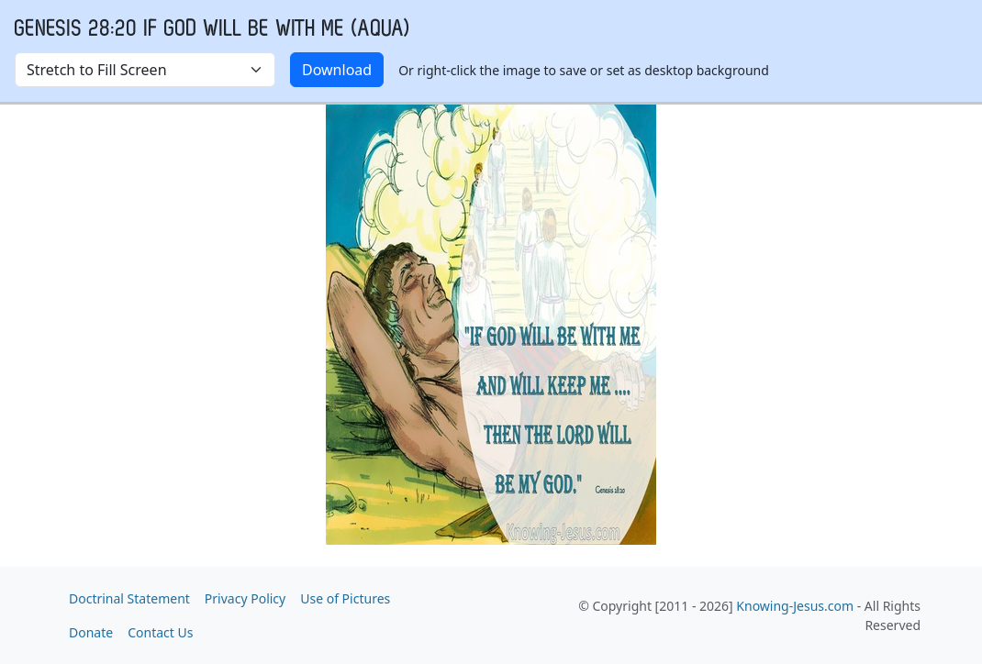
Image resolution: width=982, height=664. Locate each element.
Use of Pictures (345, 598)
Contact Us (160, 632)
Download (337, 70)
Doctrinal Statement (129, 598)
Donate (91, 632)
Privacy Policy (245, 598)
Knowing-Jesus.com (795, 605)
